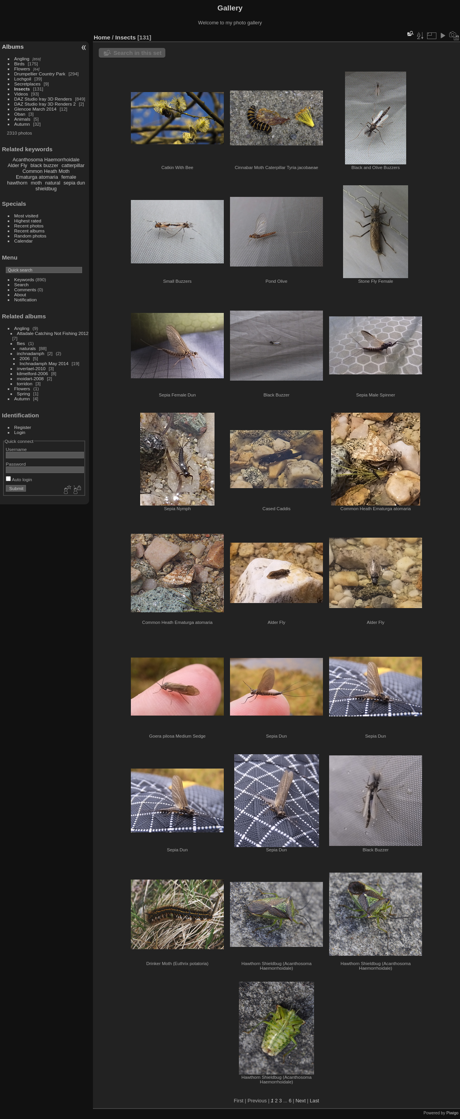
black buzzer (44, 165)
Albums (13, 46)
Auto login (19, 479)
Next (300, 1101)
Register (22, 427)
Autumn (22, 123)
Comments (25, 289)
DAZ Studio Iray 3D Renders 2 (45, 103)
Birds (19, 63)
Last (314, 1101)
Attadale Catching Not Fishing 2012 (53, 333)
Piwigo (452, 1112)
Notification (25, 299)
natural (52, 183)
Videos (21, 93)
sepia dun (74, 183)
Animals (22, 118)
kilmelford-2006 (32, 373)
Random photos (30, 235)
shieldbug (46, 188)
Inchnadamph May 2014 (44, 363)
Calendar (23, 240)
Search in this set (137, 53)
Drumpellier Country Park (39, 73)
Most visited (26, 215)
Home (102, 37)
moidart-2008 (30, 378)
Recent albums (29, 230)
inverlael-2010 (31, 368)
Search (21, 284)
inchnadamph (31, 353)
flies (21, 343)
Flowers (22, 68)
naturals (28, 348)
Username (16, 449)
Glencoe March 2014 (35, 108)
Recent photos (29, 225)
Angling (21, 58)
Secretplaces (27, 83)
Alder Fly (17, 165)
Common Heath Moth (46, 171)
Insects (22, 88)
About (20, 294)
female (68, 177)
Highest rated (27, 220)
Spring (23, 393)
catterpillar (73, 165)
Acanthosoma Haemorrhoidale (45, 159)
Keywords (24, 279)
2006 (25, 358)
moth (36, 183)
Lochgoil (22, 78)
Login (20, 432)
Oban (20, 113)
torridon (25, 383)
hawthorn (17, 183)
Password (16, 463)
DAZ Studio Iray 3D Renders (43, 98)
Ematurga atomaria (37, 177)
